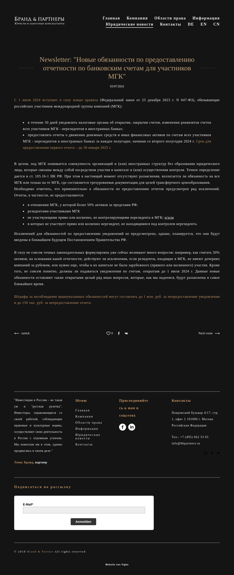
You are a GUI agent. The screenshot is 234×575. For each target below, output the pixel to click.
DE (191, 31)
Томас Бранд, (24, 462)
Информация (124, 25)
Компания (171, 19)
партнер (41, 462)
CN (216, 31)
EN (204, 31)
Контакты (209, 25)
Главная (145, 19)
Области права (204, 19)
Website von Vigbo (116, 565)
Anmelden (83, 521)
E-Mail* (28, 504)
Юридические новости (168, 25)
